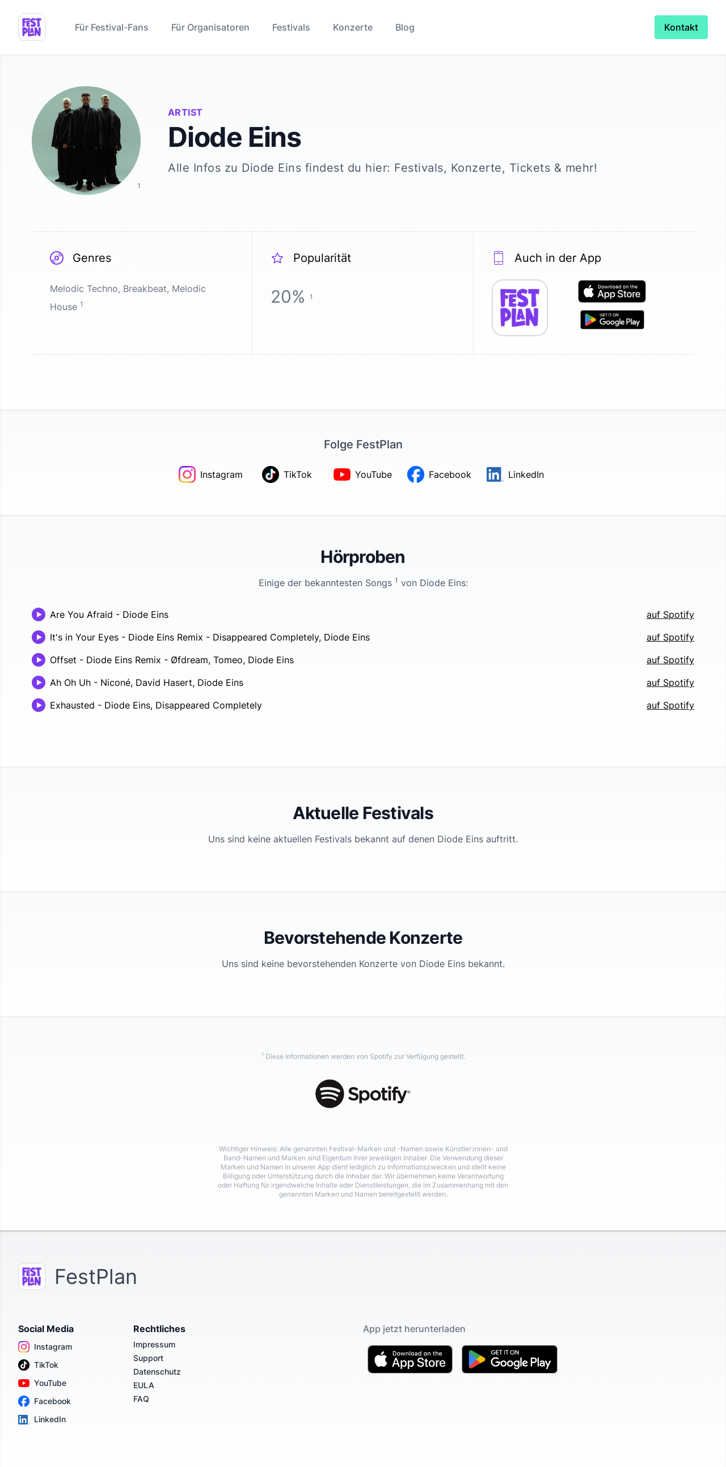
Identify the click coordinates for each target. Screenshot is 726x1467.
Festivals (291, 27)
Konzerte (353, 27)
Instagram (45, 1347)
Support (148, 1358)
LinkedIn (42, 1419)
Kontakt (681, 27)
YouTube (42, 1383)
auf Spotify (670, 614)
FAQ (141, 1399)
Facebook (44, 1401)
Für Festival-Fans (112, 27)
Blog (405, 27)
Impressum (154, 1344)
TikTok (38, 1365)
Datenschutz (157, 1371)
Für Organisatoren (210, 27)
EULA (143, 1385)
